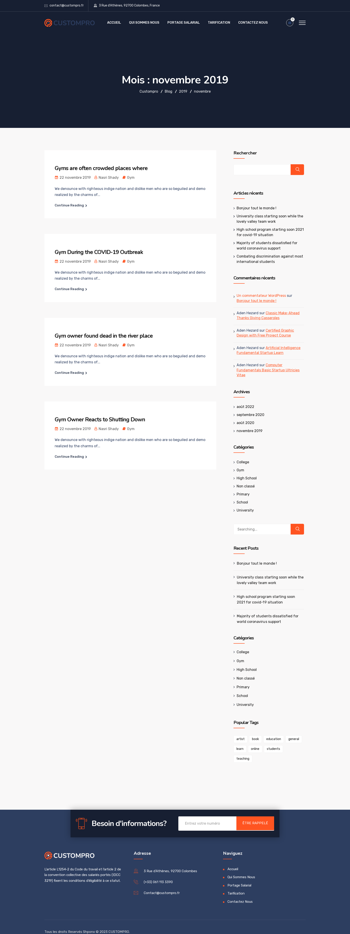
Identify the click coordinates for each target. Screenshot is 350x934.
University (243, 510)
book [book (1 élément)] (253, 739)
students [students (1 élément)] (272, 749)
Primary (241, 494)
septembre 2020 (249, 415)
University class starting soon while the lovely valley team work (268, 580)
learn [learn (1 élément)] (238, 749)
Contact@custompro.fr (162, 883)
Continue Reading (69, 205)
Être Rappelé (253, 814)
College (241, 462)
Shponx (89, 922)
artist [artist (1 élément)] (239, 739)
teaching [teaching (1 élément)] (292, 749)
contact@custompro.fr (67, 5)
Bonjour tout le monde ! (255, 208)
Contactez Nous (253, 23)
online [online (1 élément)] (253, 749)
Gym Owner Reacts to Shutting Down (102, 419)
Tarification (219, 23)
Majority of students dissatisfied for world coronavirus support (266, 619)
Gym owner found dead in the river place (106, 336)
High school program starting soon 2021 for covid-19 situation (268, 599)
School (240, 502)
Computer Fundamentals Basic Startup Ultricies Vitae (266, 370)
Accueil (114, 23)
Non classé (244, 486)
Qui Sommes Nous (144, 23)
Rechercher (243, 153)
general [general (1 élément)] (292, 739)
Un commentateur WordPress (259, 295)
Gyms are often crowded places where (103, 168)
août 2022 (244, 407)
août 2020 (244, 423)
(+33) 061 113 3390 (158, 872)
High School (245, 478)
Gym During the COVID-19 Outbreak (101, 252)
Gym (131, 177)
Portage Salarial (183, 23)
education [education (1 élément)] (272, 739)
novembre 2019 (248, 431)
